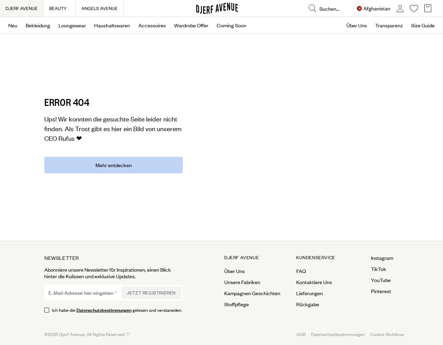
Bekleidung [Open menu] (38, 25)
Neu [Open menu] (12, 25)
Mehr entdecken (114, 165)
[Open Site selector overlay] (373, 8)
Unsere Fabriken (242, 282)
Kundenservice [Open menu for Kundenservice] (315, 257)
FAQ (301, 271)
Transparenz (389, 25)
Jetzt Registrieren (151, 292)
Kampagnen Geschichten (252, 293)
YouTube (381, 280)
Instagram (382, 258)
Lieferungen (309, 293)
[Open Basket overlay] (428, 8)
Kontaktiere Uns (314, 282)
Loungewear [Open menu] (72, 25)
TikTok (378, 269)
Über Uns (356, 25)
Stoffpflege (236, 304)
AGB (301, 334)
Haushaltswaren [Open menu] (112, 25)
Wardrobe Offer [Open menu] (191, 25)
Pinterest (381, 291)
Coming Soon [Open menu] (231, 25)
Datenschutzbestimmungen (104, 309)
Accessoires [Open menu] (152, 25)
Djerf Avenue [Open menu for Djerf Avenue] (241, 257)
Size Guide (423, 25)
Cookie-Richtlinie (387, 334)
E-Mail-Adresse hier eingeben (81, 293)
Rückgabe (307, 304)
